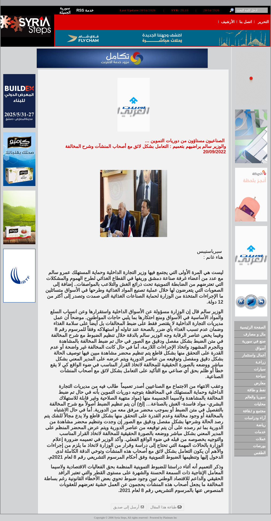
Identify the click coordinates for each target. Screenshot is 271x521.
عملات (261, 439)
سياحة (261, 376)
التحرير (263, 22)
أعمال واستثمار (254, 355)
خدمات (260, 432)
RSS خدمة (85, 10)
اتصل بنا (245, 22)
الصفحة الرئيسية (253, 327)
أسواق (260, 348)
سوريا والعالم (255, 397)
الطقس (260, 453)
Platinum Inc (170, 517)
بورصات (259, 446)
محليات (260, 404)
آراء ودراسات (255, 418)
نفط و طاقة (256, 390)
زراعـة (260, 362)
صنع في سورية (254, 341)
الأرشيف (228, 22)
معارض (260, 383)
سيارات (260, 369)
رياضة (261, 425)
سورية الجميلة (65, 10)
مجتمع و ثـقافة (254, 411)
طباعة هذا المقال (166, 507)
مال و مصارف (254, 334)
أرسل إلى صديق (128, 507)
